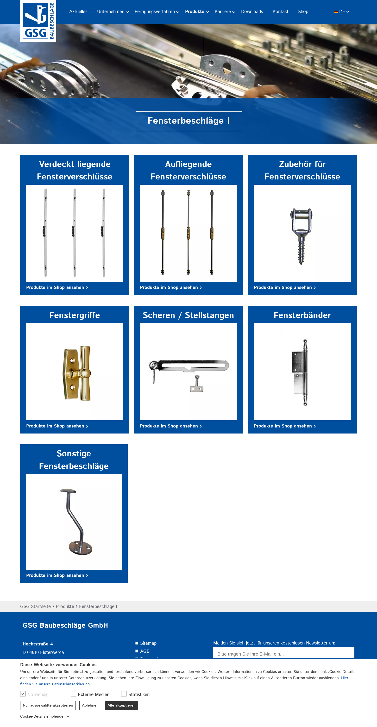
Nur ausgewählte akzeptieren (48, 705)
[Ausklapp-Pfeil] (127, 11)
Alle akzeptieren (121, 705)
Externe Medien (92, 694)
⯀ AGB (142, 651)
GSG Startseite (35, 606)
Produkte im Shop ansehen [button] (57, 287)
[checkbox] (22, 693)
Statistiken (137, 694)
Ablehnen (90, 705)
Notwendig (36, 694)
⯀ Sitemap (146, 643)
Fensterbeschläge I (98, 606)
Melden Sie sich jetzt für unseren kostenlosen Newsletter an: (274, 643)
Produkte (65, 606)
